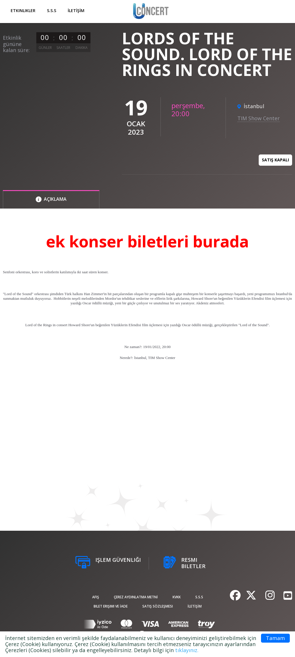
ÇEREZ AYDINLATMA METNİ (136, 597)
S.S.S (51, 10)
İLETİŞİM (76, 10)
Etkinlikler (23, 10)
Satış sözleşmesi (157, 606)
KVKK (177, 597)
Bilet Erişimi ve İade (111, 606)
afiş (95, 597)
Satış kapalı (275, 160)
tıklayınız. (186, 650)
